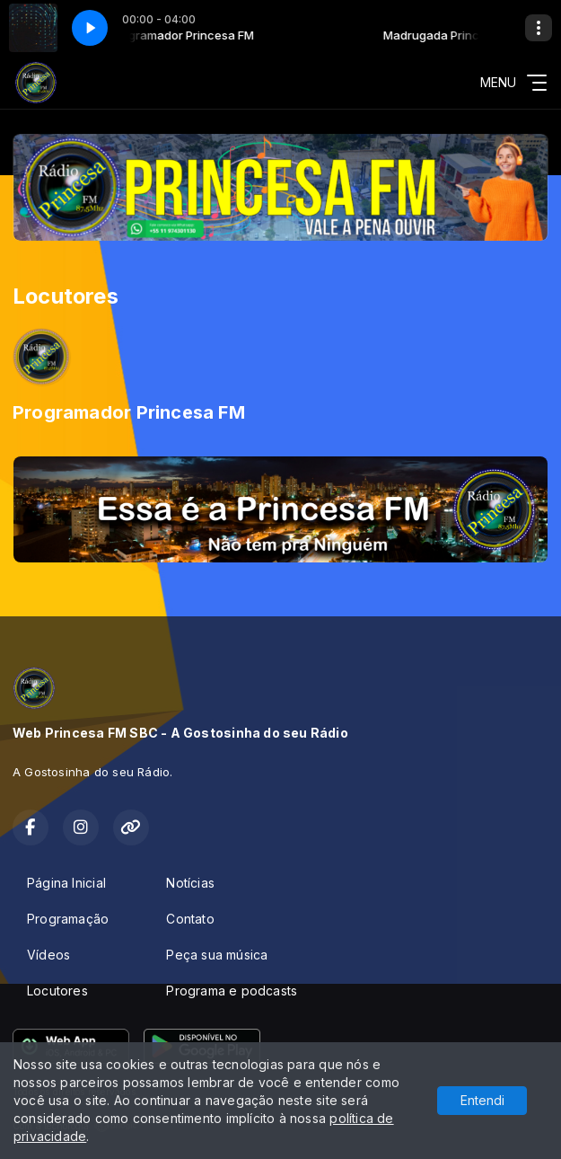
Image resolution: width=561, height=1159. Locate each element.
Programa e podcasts (231, 990)
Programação (68, 918)
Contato (190, 918)
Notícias (190, 882)
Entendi (482, 1100)
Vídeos (48, 954)
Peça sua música (216, 954)
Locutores (57, 990)
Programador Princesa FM (129, 412)
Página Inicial (66, 882)
